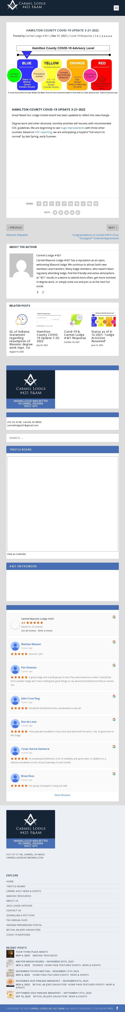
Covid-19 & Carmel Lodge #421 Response (75, 335)
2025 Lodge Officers (19, 905)
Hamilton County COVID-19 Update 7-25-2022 (48, 336)
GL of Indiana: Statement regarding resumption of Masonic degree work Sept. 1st (21, 339)
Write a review (45, 630)
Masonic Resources (18, 895)
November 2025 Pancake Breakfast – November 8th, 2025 (52, 980)
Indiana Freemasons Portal (24, 925)
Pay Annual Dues (17, 920)
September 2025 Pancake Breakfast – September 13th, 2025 (53, 992)
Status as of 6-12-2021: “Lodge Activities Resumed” (102, 336)
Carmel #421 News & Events (23, 891)
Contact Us (13, 910)
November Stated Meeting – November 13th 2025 (47, 971)
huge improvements (73, 128)
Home (10, 881)
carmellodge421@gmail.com (22, 425)
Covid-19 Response (80, 36)
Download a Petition (20, 915)
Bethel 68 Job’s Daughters (23, 929)
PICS (110, 1008)
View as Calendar (16, 553)
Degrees (38, 965)
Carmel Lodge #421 (37, 36)
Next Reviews (62, 795)
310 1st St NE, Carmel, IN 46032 (24, 422)
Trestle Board (15, 886)
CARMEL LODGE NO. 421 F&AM (47, 1008)
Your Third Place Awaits (32, 951)
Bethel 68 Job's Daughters (50, 984)
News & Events (91, 965)
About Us (12, 900)
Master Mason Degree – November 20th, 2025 (45, 961)
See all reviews (28, 630)
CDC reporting (43, 132)
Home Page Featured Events (62, 965)
